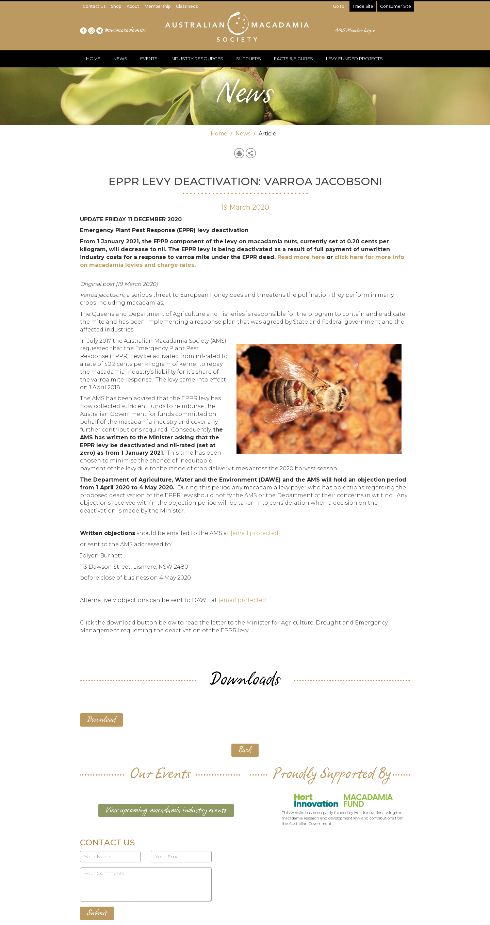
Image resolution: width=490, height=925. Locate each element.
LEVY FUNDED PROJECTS (354, 58)
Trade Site (362, 6)
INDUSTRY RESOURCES (196, 58)
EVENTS (149, 58)
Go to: (339, 6)
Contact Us (94, 6)
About (133, 6)
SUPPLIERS (248, 58)
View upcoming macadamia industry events (166, 810)
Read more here (301, 257)
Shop (116, 6)
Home (219, 133)
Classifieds (187, 6)
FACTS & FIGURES (293, 58)
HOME (93, 58)
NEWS (120, 58)
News (242, 133)
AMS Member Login (355, 31)
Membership (157, 6)
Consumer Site (395, 6)
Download (101, 720)
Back (245, 750)
